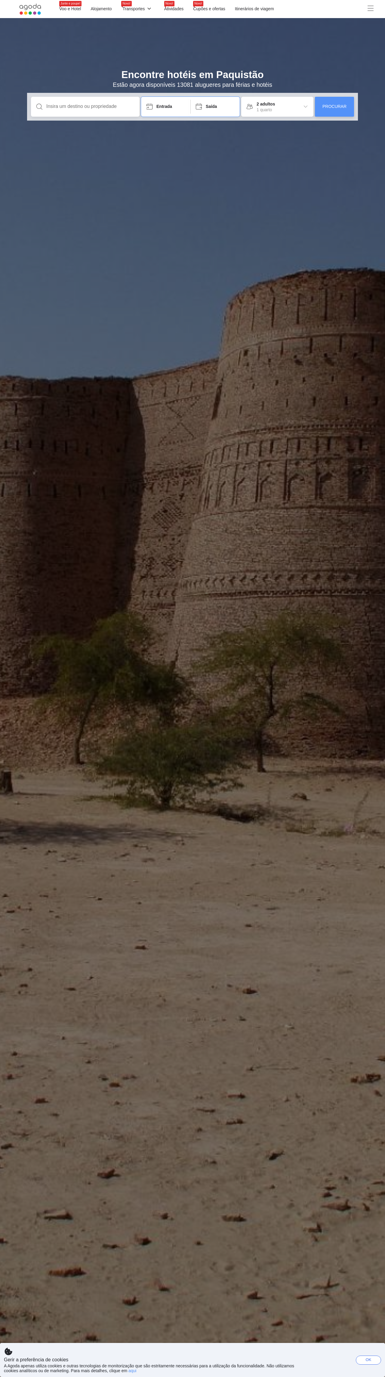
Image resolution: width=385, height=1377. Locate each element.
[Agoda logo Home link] (30, 9)
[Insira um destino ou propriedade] (90, 106)
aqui (132, 1370)
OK (368, 1359)
